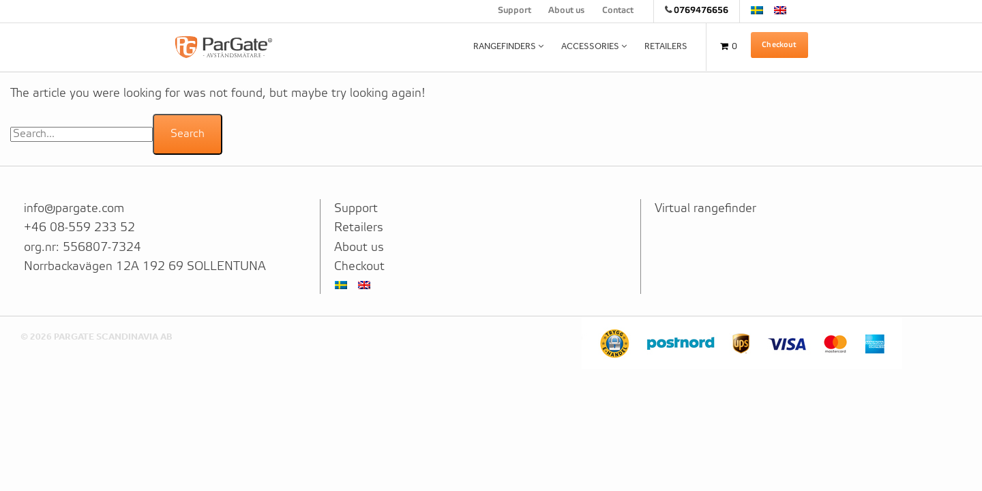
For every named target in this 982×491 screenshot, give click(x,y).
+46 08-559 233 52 (79, 227)
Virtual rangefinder (705, 208)
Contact (618, 10)
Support (514, 10)
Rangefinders (504, 46)
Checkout (779, 45)
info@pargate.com (74, 208)
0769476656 (701, 10)
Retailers (665, 46)
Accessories (590, 46)
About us (566, 10)
